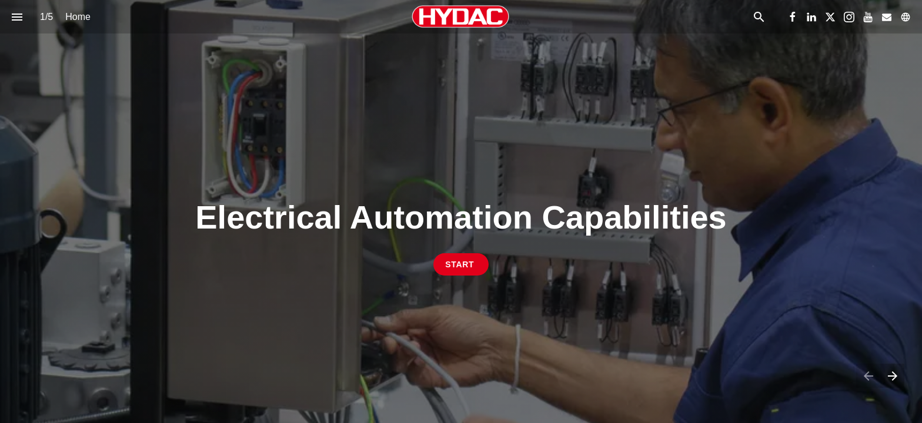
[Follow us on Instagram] (849, 17)
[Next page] (892, 376)
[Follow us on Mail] (886, 17)
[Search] (759, 16)
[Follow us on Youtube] (868, 17)
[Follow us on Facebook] (792, 17)
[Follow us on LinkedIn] (811, 17)
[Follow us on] (905, 17)
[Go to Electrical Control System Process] (461, 264)
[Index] (17, 16)
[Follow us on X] (830, 17)
